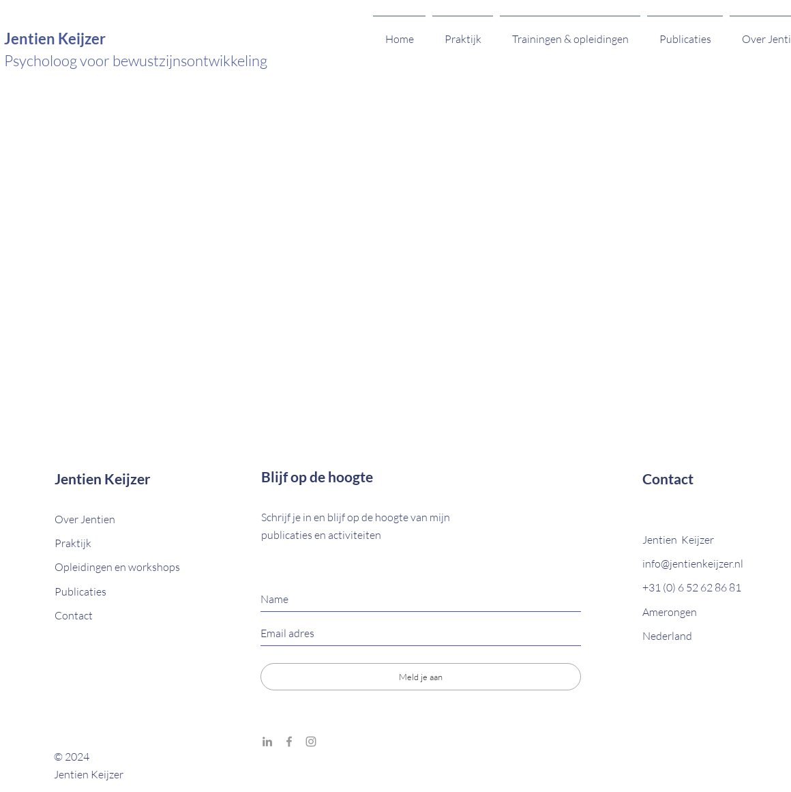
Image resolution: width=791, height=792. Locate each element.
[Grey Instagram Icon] (311, 741)
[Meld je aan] (420, 676)
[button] (74, 615)
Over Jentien (86, 519)
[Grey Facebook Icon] (289, 741)
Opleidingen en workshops (117, 567)
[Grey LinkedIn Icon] (267, 741)
